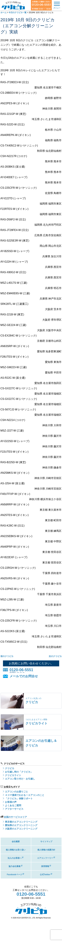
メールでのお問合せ (24, 676)
